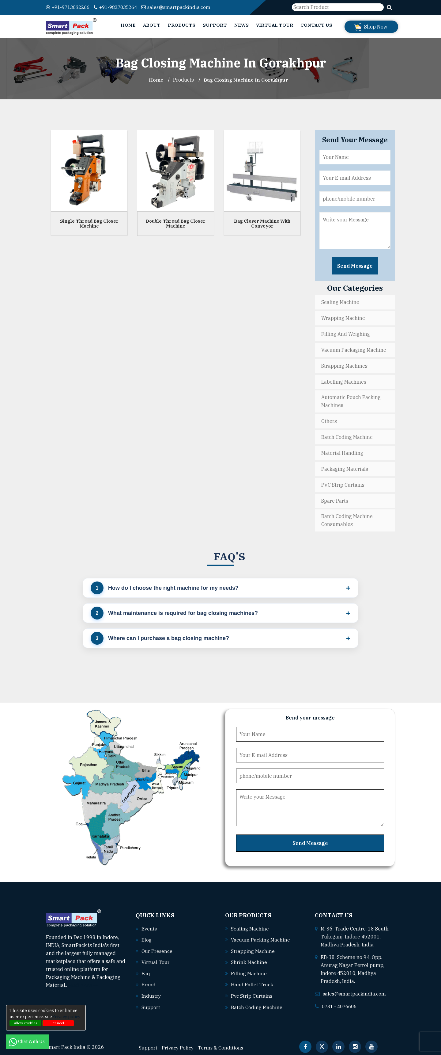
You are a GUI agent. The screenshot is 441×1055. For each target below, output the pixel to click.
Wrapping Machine (343, 318)
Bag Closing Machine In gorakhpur (246, 80)
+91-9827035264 (121, 7)
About (151, 25)
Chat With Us (27, 1041)
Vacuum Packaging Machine (353, 349)
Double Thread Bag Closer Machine (175, 223)
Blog (146, 936)
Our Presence (157, 947)
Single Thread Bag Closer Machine (89, 223)
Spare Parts (334, 498)
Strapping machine (253, 947)
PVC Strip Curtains (342, 482)
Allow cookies (25, 1023)
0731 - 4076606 (341, 1003)
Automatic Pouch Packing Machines (351, 400)
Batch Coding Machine (347, 435)
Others (329, 419)
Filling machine (249, 969)
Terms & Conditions (222, 1043)
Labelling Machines (343, 380)
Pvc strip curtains (252, 991)
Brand (148, 980)
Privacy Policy (178, 1043)
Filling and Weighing (345, 333)
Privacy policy (66, 1016)
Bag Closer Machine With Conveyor (262, 223)
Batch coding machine (256, 1002)
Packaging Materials (344, 466)
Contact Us (316, 25)
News (241, 25)
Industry (151, 991)
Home (128, 25)
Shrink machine (249, 958)
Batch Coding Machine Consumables (347, 517)
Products (181, 25)
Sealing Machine (340, 302)
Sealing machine (250, 925)
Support (215, 25)
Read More (82, 982)
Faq (145, 969)
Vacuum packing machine (260, 936)
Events (149, 925)
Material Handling (342, 451)
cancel (58, 1023)
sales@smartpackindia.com (184, 7)
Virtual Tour (274, 25)
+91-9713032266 (69, 7)
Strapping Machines (344, 365)
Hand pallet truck (252, 980)
